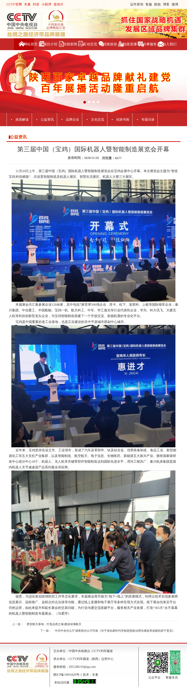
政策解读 (22, 119)
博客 (166, 4)
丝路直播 (130, 44)
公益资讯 (47, 119)
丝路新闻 (70, 44)
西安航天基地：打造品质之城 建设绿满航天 (54, 624)
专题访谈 (147, 119)
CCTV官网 (14, 4)
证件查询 (136, 4)
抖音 (36, 4)
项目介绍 (50, 44)
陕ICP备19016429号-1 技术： (72, 674)
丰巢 (27, 4)
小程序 (46, 4)
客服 (148, 4)
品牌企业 (72, 119)
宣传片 (58, 4)
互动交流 (90, 44)
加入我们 (170, 44)
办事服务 (150, 44)
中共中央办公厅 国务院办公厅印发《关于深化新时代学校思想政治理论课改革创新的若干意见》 (115, 630)
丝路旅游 (110, 44)
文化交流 (97, 119)
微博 (175, 4)
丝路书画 (122, 119)
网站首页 (31, 44)
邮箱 (157, 4)
